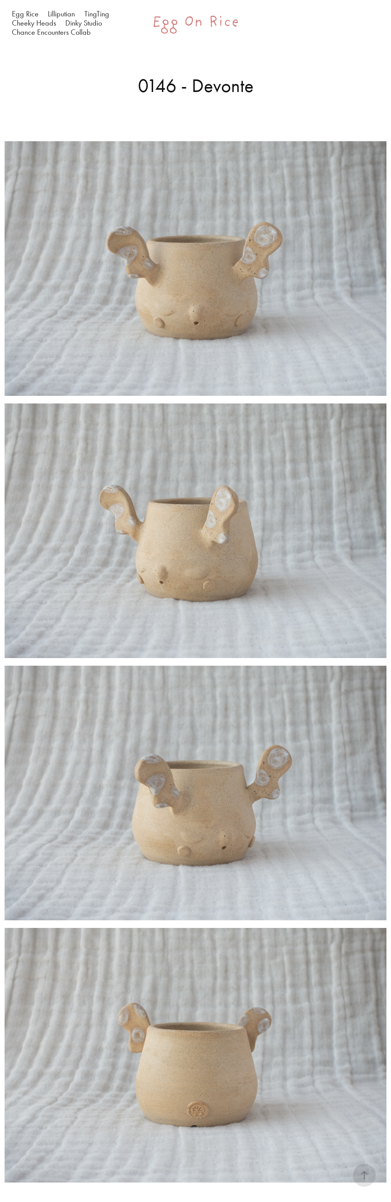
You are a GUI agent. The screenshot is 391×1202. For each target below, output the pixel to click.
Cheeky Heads (34, 22)
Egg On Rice (195, 23)
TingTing (96, 13)
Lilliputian (61, 13)
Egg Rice (25, 13)
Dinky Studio (83, 22)
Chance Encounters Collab (51, 32)
